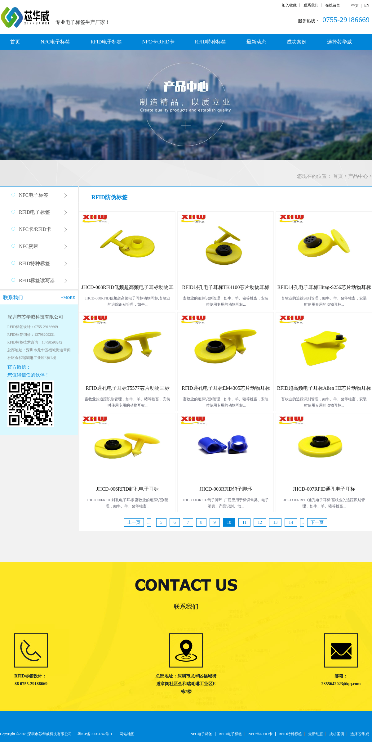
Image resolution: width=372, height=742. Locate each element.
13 (275, 522)
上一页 (133, 522)
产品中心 (358, 176)
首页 (15, 41)
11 (244, 522)
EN (366, 5)
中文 (355, 5)
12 (260, 522)
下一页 (317, 522)
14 (291, 522)
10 (229, 522)
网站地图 (126, 734)
